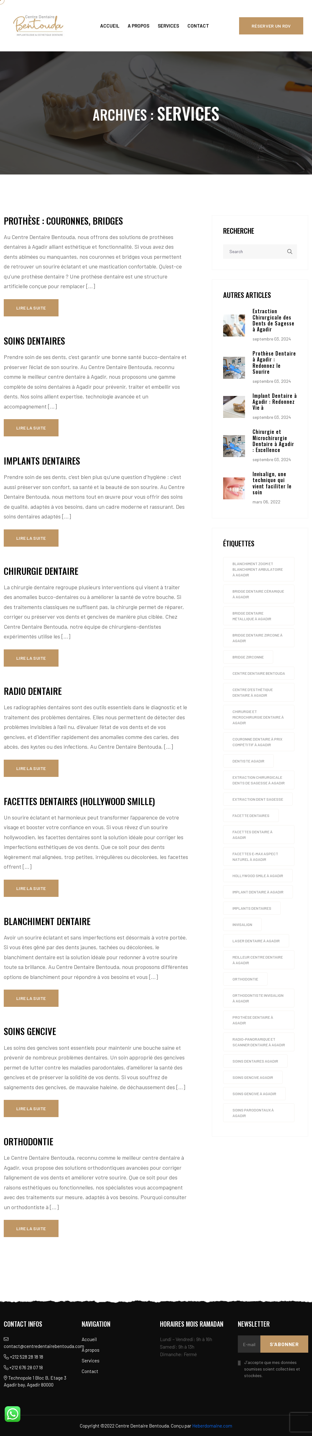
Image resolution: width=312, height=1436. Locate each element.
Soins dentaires (34, 340)
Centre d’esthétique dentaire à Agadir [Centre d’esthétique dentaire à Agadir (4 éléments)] (253, 693)
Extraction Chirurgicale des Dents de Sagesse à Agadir (273, 321)
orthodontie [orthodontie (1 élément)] (245, 980)
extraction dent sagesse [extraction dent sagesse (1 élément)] (258, 800)
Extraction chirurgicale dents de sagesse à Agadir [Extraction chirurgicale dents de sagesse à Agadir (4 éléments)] (259, 781)
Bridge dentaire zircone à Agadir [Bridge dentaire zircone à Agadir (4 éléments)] (258, 639)
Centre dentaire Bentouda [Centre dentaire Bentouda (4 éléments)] (259, 674)
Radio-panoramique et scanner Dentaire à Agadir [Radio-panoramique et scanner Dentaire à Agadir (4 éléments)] (259, 1043)
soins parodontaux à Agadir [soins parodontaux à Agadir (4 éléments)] (253, 1114)
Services (168, 26)
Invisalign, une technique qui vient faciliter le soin (272, 484)
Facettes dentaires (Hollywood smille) (79, 801)
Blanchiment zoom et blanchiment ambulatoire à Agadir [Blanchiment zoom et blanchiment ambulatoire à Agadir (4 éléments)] (258, 570)
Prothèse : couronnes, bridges (63, 220)
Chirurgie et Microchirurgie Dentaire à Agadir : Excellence (273, 442)
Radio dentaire (33, 690)
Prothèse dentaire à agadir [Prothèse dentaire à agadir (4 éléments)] (253, 1021)
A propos (138, 26)
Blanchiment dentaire (47, 921)
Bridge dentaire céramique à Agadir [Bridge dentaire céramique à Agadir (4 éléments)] (258, 595)
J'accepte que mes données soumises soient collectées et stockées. (272, 1369)
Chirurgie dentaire (41, 570)
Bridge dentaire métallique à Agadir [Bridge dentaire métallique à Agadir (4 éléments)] (252, 617)
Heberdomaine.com (212, 1425)
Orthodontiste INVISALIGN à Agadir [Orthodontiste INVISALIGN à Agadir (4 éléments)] (258, 999)
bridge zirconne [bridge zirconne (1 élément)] (248, 658)
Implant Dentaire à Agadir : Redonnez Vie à (275, 402)
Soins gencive (30, 1031)
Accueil (109, 26)
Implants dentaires (42, 460)
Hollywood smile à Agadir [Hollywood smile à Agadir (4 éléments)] (258, 876)
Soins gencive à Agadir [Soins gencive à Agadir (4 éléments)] (254, 1094)
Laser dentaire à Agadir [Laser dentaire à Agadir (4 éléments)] (256, 941)
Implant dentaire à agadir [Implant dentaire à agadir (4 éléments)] (258, 893)
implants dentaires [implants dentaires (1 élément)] (252, 909)
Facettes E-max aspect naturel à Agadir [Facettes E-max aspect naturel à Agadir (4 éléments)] (255, 857)
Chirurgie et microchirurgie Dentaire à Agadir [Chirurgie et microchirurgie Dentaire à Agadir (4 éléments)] (258, 718)
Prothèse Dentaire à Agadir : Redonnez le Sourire (274, 363)
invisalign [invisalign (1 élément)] (242, 925)
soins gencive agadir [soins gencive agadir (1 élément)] (253, 1078)
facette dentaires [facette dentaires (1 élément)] (251, 816)
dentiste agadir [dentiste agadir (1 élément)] (248, 762)
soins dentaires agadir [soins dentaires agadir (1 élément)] (255, 1062)
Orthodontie (28, 1141)
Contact (198, 26)
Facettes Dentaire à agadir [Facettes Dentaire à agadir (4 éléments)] (253, 835)
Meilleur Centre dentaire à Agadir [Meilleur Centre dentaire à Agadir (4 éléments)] (258, 961)
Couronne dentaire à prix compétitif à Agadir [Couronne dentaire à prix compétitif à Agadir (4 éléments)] (257, 743)
